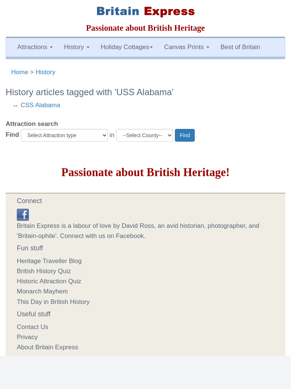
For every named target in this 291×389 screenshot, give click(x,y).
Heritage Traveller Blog (49, 261)
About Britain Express (47, 347)
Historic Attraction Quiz (49, 281)
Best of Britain (240, 47)
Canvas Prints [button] (186, 47)
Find (12, 134)
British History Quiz (44, 271)
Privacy (27, 337)
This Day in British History (53, 301)
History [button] (77, 47)
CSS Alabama (40, 105)
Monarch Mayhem (42, 291)
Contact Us (32, 327)
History (45, 72)
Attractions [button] (35, 47)
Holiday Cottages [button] (127, 47)
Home (19, 72)
